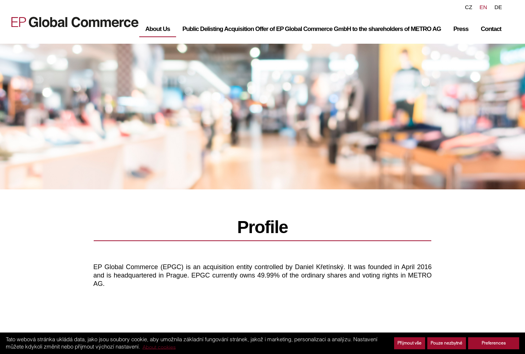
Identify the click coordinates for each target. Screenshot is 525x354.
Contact (491, 28)
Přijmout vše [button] (409, 343)
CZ (468, 7)
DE (498, 7)
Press (460, 28)
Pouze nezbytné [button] (446, 343)
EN (483, 7)
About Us (157, 28)
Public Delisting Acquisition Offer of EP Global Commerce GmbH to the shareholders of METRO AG (311, 28)
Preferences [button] (494, 343)
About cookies (159, 346)
